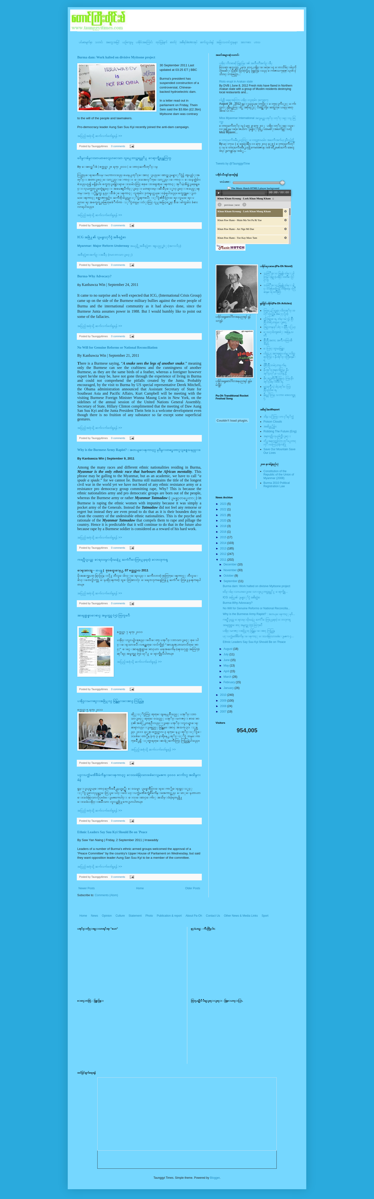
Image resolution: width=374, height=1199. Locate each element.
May (226, 665)
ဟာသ (257, 42)
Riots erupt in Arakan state (236, 81)
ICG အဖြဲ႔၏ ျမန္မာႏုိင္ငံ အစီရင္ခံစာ (101, 237)
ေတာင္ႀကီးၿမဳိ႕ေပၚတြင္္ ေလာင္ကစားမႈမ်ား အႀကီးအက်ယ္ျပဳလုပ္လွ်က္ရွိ (256, 140)
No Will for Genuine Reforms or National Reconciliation (117, 347)
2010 (223, 695)
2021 (223, 515)
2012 (223, 554)
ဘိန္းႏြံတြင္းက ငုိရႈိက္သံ (279, 416)
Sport (265, 915)
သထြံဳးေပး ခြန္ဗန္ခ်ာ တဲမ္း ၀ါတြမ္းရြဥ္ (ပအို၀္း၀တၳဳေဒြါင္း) (279, 277)
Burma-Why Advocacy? (94, 276)
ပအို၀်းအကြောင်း (144, 42)
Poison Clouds (273, 421)
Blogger (215, 1177)
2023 (223, 504)
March (227, 676)
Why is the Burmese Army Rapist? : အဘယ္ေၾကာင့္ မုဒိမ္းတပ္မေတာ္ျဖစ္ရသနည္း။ (138, 450)
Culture (120, 915)
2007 (223, 711)
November (230, 570)
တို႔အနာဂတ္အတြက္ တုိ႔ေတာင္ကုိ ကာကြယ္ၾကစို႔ (280, 442)
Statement (135, 915)
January (228, 688)
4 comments (118, 762)
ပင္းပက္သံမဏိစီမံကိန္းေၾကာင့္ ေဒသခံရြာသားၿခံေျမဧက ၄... (258, 636)
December (230, 564)
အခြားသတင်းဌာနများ (227, 42)
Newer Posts (86, 888)
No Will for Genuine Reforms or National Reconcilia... (256, 608)
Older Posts (192, 888)
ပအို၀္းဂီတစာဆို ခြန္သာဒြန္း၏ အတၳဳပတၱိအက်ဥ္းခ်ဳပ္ (245, 63)
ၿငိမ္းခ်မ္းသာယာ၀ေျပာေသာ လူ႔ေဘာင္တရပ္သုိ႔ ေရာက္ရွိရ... (255, 591)
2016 (223, 531)
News (94, 915)
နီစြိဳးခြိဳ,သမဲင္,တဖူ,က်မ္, (275, 365)
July (226, 654)
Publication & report (169, 915)
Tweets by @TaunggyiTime (233, 163)
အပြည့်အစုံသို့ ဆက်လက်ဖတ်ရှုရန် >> (99, 136)
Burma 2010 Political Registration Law (277, 484)
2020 (223, 520)
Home (140, 888)
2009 (223, 700)
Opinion (107, 915)
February (229, 682)
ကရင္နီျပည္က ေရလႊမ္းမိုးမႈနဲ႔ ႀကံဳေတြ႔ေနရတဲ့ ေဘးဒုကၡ (122, 559)
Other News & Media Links (241, 915)
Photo (149, 915)
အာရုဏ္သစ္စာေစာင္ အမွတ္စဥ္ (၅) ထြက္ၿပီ (103, 615)
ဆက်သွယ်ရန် (206, 42)
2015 (223, 537)
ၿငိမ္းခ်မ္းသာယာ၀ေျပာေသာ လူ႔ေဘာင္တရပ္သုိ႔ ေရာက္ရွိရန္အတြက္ (124, 158)
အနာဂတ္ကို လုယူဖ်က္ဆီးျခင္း (277, 436)
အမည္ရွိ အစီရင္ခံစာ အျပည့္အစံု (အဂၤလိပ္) (129, 246)
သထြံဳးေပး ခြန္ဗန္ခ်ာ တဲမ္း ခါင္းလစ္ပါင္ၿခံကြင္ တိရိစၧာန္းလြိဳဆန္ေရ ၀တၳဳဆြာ (279, 289)
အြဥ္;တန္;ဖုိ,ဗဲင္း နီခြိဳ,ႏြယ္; (280, 327)
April (226, 671)
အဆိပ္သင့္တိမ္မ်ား (270, 426)
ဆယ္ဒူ (98, 570)
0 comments (118, 146)
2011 (223, 559)
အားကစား (246, 42)
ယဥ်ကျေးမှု (127, 42)
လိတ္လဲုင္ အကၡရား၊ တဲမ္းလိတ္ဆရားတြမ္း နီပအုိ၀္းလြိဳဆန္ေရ (280, 357)
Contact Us (213, 915)
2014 (223, 543)
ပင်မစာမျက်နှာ (85, 42)
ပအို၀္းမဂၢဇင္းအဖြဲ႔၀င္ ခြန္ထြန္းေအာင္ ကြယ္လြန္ (110, 701)
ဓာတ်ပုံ (173, 42)
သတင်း (99, 42)
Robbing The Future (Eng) (280, 431)
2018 (223, 526)
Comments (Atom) (106, 895)
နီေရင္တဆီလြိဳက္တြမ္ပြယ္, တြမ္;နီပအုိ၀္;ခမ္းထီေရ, (279, 380)
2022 (223, 509)
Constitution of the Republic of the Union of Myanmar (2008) (279, 475)
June (226, 660)
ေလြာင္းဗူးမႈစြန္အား (274, 348)
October (228, 575)
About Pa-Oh (194, 915)
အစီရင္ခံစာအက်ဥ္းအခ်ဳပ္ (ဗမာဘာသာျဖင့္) (104, 254)
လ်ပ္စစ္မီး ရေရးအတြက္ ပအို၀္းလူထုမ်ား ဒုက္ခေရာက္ (243, 100)
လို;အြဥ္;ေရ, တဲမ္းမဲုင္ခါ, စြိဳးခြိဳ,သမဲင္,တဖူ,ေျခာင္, (279, 320)
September (230, 581)
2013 (223, 548)
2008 (223, 706)
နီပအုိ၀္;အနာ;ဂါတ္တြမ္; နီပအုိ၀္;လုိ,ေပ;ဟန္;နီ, (276, 371)
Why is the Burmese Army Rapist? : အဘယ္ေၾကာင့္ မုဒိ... (259, 614)
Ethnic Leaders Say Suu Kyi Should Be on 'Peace (112, 832)
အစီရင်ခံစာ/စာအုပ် (188, 42)
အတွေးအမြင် (112, 42)
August (228, 649)
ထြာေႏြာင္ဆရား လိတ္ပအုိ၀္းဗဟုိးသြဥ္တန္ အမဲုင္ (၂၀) (279, 312)
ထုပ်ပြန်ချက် (161, 42)
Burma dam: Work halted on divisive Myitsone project (116, 57)
